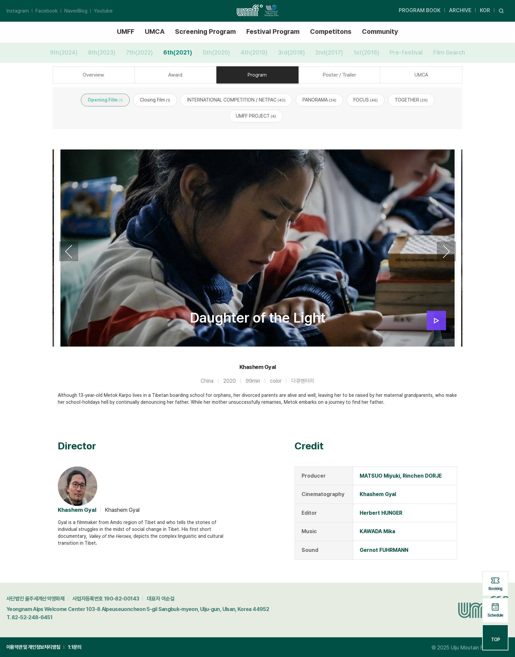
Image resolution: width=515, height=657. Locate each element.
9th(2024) (64, 52)
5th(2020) (216, 52)
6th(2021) (177, 52)
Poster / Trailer (339, 75)
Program (257, 75)
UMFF (125, 31)
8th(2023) (101, 52)
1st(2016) (366, 52)
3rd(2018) (291, 52)
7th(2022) (139, 52)
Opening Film (105, 99)
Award (175, 75)
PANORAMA (319, 99)
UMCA (155, 31)
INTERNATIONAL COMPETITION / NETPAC (236, 99)
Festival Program (273, 31)
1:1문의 (74, 647)
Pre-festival (406, 52)
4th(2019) (253, 52)
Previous (68, 251)
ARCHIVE (460, 10)
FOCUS (365, 99)
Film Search (449, 52)
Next (446, 251)
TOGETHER (411, 99)
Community (380, 31)
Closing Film (155, 99)
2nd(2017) (329, 52)
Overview (93, 75)
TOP (495, 637)
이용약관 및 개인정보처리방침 (33, 647)
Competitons (330, 31)
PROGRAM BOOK (419, 10)
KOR (485, 10)
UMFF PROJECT (256, 116)
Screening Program (205, 31)
